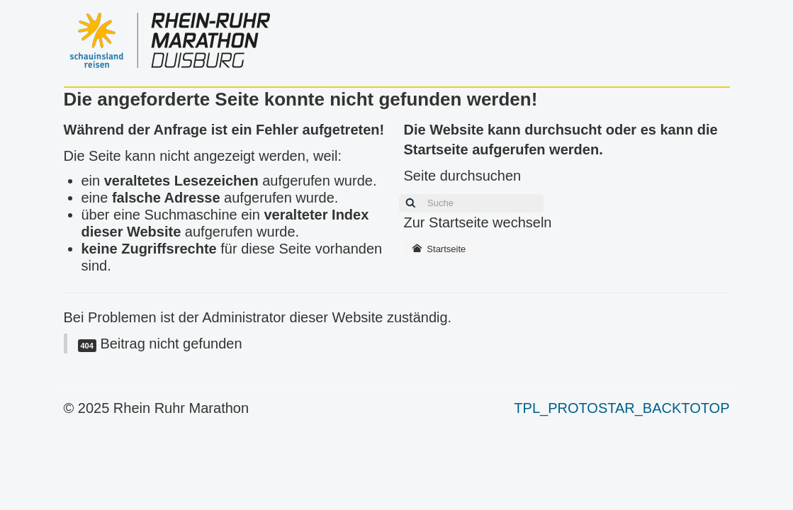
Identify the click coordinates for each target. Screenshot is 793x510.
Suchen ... (395, 192)
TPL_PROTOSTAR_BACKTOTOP (621, 408)
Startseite (439, 249)
